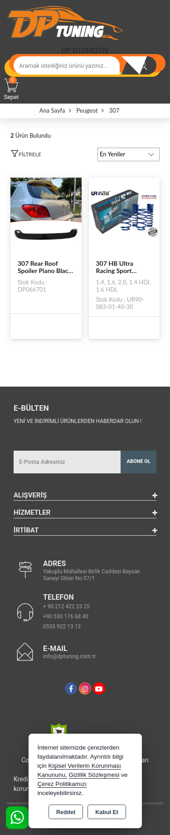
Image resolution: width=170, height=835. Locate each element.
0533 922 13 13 (62, 626)
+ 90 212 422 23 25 (66, 606)
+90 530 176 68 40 (65, 616)
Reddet (65, 812)
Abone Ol (139, 461)
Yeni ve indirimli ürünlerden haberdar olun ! (77, 421)
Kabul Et (106, 812)
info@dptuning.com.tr (69, 656)
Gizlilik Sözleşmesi (94, 774)
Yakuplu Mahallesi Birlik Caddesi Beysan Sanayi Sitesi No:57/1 (91, 575)
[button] (25, 156)
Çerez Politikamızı (62, 783)
